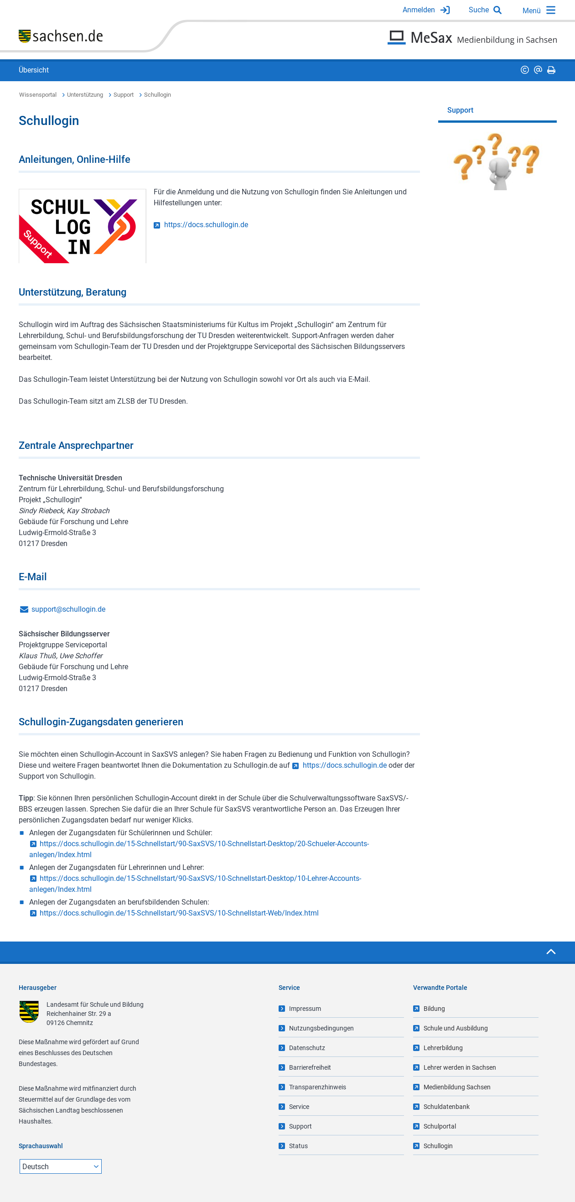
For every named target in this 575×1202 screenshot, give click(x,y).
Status (298, 1146)
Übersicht (34, 70)
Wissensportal (38, 94)
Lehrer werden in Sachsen (460, 1067)
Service (299, 1106)
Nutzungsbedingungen (321, 1028)
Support (124, 94)
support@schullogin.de (68, 609)
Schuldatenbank (447, 1106)
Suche (479, 9)
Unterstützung (85, 94)
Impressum (305, 1008)
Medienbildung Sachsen (457, 1087)
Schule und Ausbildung (456, 1028)
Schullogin (157, 94)
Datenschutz (307, 1047)
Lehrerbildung (443, 1047)
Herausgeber (38, 987)
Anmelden (419, 9)
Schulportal (440, 1126)
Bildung (434, 1008)
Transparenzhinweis (317, 1087)
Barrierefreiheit (310, 1067)
